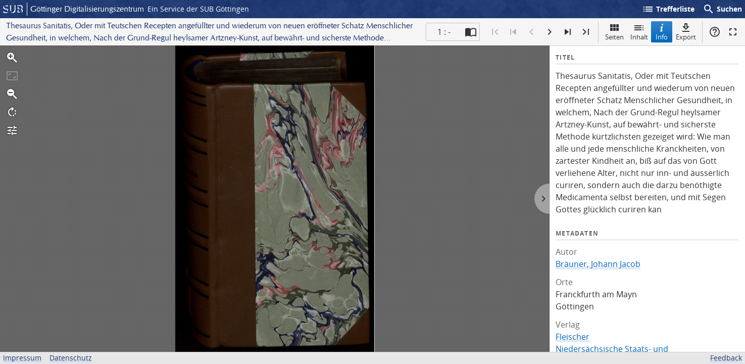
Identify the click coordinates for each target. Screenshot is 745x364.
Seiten (614, 31)
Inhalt (639, 31)
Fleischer (572, 336)
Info (662, 31)
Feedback (726, 357)
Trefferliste (668, 9)
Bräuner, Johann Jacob (598, 263)
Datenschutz (70, 357)
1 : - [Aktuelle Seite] (444, 31)
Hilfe (715, 32)
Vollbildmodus (733, 32)
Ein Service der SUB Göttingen (198, 9)
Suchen (722, 9)
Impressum (22, 357)
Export (686, 31)
